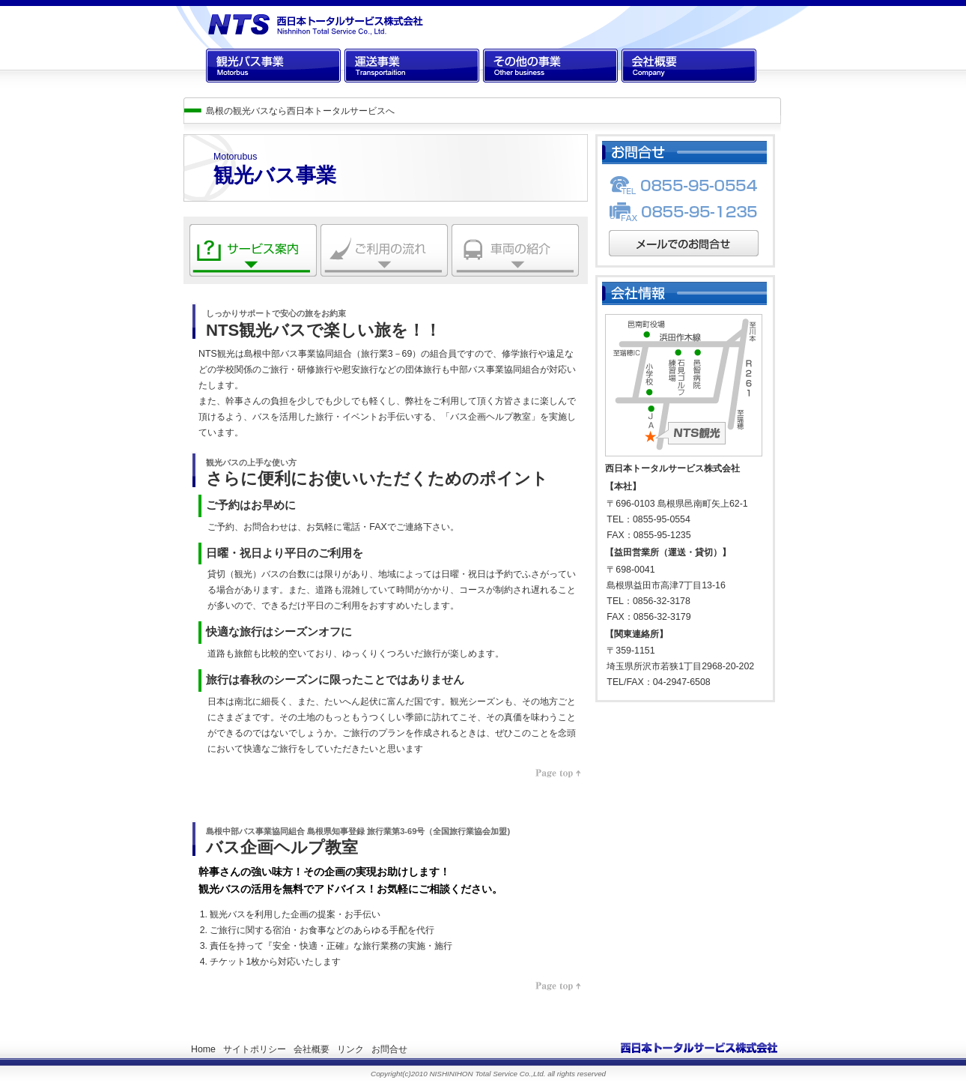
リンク (350, 1049)
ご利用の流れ (347, 288)
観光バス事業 (233, 90)
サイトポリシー (254, 1049)
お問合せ (389, 1049)
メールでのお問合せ (649, 267)
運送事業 (362, 90)
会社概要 (639, 90)
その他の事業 (510, 90)
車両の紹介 (474, 288)
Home (203, 1049)
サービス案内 (216, 288)
